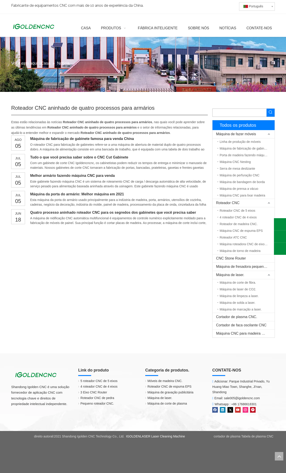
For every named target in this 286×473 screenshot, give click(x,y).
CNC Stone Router (231, 258)
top (279, 456)
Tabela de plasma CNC (257, 436)
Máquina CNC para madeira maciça (244, 333)
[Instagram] (245, 410)
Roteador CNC (228, 203)
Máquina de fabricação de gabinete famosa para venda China (82, 139)
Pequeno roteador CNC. (97, 403)
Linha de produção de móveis (240, 142)
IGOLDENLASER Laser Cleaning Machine (155, 436)
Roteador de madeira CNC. (239, 224)
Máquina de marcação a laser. (241, 309)
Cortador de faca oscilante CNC (241, 325)
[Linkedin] (222, 410)
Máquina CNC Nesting (235, 162)
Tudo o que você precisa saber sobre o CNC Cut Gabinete (79, 157)
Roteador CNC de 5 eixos (237, 210)
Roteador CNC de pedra (97, 398)
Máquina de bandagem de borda (242, 182)
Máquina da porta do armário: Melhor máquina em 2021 (77, 194)
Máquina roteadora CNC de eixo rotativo (247, 244)
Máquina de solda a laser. (237, 302)
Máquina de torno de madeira (240, 251)
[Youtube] (238, 410)
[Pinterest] (253, 410)
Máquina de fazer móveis (236, 134)
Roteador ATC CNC (233, 237)
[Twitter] (230, 410)
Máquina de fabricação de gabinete (244, 148)
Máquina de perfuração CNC (239, 175)
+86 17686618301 (244, 404)
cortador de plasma (227, 436)
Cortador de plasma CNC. (236, 317)
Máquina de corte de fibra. (238, 282)
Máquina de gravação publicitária (170, 392)
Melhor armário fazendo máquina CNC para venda (72, 175)
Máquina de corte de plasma (167, 403)
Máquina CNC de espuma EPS (241, 230)
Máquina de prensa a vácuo (239, 188)
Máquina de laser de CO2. (238, 289)
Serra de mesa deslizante (237, 168)
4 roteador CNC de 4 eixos (238, 217)
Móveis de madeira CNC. (164, 381)
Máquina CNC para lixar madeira (242, 195)
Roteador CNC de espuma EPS (169, 386)
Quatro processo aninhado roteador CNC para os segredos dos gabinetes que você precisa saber (113, 212)
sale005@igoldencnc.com (242, 398)
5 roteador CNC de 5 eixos (99, 381)
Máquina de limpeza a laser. (239, 296)
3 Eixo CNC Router (93, 392)
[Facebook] (215, 410)
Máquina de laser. (230, 275)
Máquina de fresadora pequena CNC (245, 266)
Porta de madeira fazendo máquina (244, 155)
